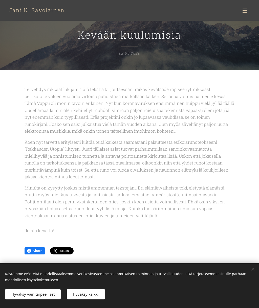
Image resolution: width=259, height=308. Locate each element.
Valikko (245, 10)
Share (34, 251)
